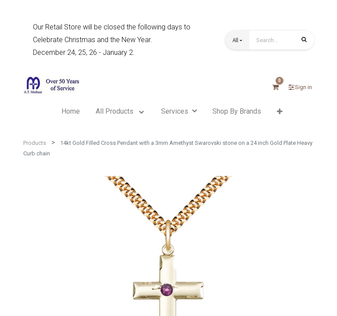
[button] (237, 40)
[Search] (304, 41)
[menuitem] (71, 111)
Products (34, 143)
